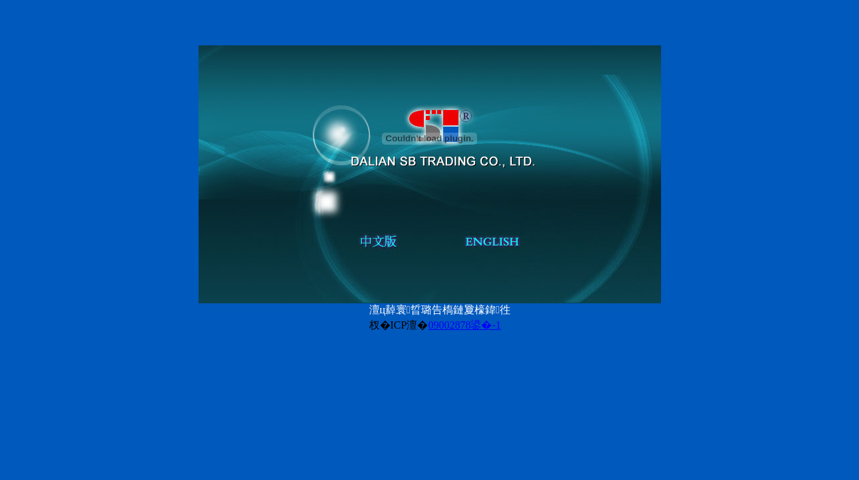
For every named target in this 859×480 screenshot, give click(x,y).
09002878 (449, 325)
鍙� (485, 325)
